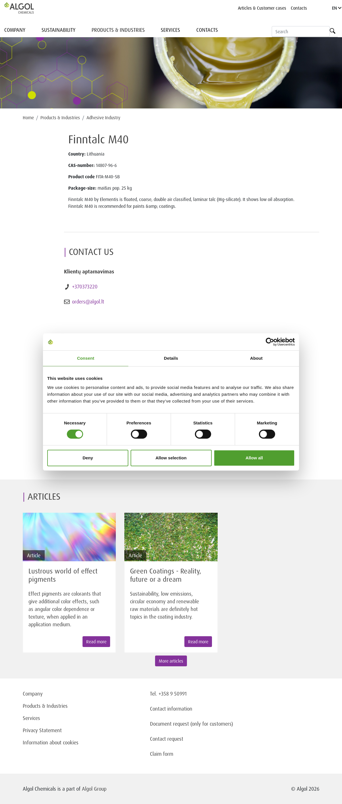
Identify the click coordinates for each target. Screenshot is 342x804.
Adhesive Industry (103, 117)
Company (14, 30)
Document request (169, 724)
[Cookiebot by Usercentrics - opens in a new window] (270, 342)
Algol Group (94, 789)
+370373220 (85, 286)
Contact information (171, 708)
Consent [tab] (85, 358)
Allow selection (170, 457)
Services (170, 30)
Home (28, 117)
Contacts (299, 8)
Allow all (254, 457)
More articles (171, 661)
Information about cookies (51, 742)
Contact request (166, 739)
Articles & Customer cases (262, 8)
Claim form (161, 754)
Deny (88, 457)
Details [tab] (171, 358)
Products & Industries (118, 30)
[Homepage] (25, 8)
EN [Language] (336, 8)
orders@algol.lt (88, 301)
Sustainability (58, 30)
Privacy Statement (42, 730)
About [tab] (256, 358)
